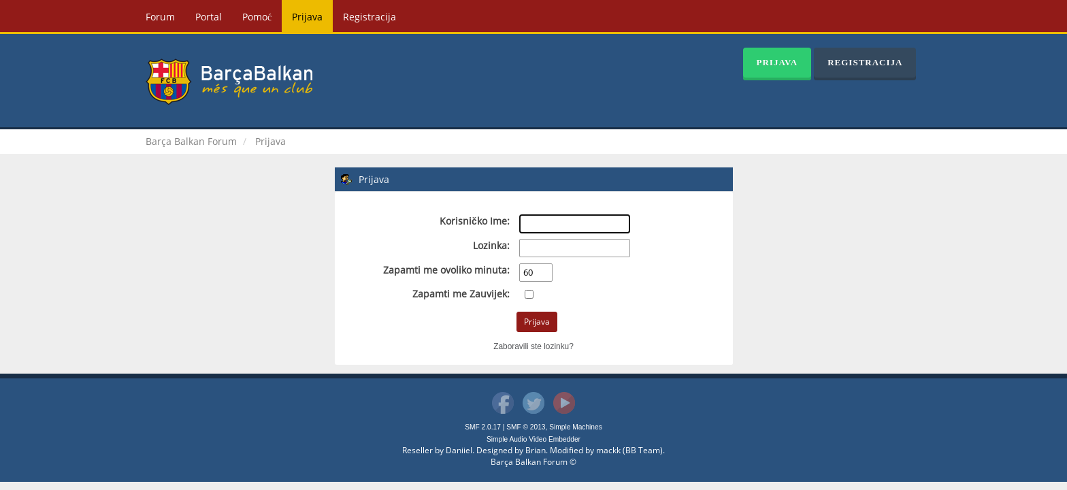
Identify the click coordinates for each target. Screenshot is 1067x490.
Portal (208, 16)
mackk (608, 450)
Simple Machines (575, 427)
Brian (535, 450)
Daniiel (459, 450)
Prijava (307, 16)
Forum (160, 16)
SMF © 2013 (525, 427)
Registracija (369, 16)
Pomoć (257, 16)
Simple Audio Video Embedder (533, 439)
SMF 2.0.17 (483, 427)
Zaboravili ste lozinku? (533, 346)
